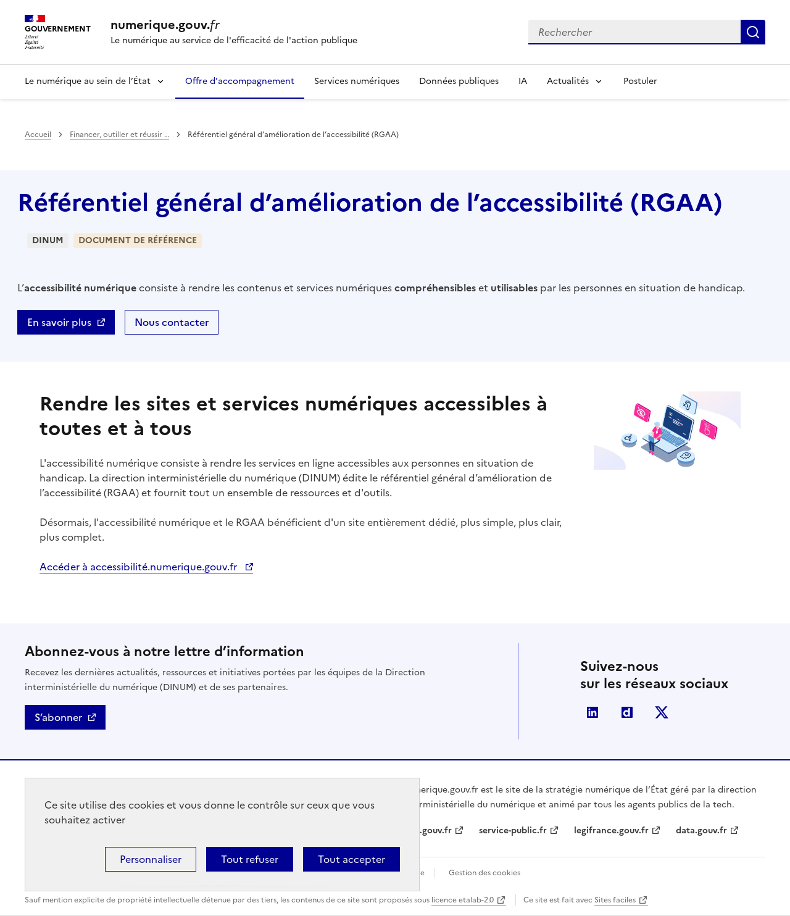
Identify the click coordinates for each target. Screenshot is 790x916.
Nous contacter (172, 322)
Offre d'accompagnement (239, 81)
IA (522, 81)
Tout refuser (249, 859)
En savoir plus (59, 322)
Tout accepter (351, 859)
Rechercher (753, 32)
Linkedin (592, 712)
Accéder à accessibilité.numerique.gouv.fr (139, 566)
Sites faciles (615, 900)
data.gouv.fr (701, 830)
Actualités (568, 81)
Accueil (38, 134)
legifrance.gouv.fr (611, 830)
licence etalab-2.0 (462, 900)
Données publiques (459, 81)
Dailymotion (627, 712)
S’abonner (58, 717)
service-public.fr (513, 830)
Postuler (640, 81)
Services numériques (356, 81)
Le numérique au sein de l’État (88, 81)
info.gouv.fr (427, 830)
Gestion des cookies (484, 872)
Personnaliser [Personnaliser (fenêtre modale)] (150, 859)
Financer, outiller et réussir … (119, 134)
